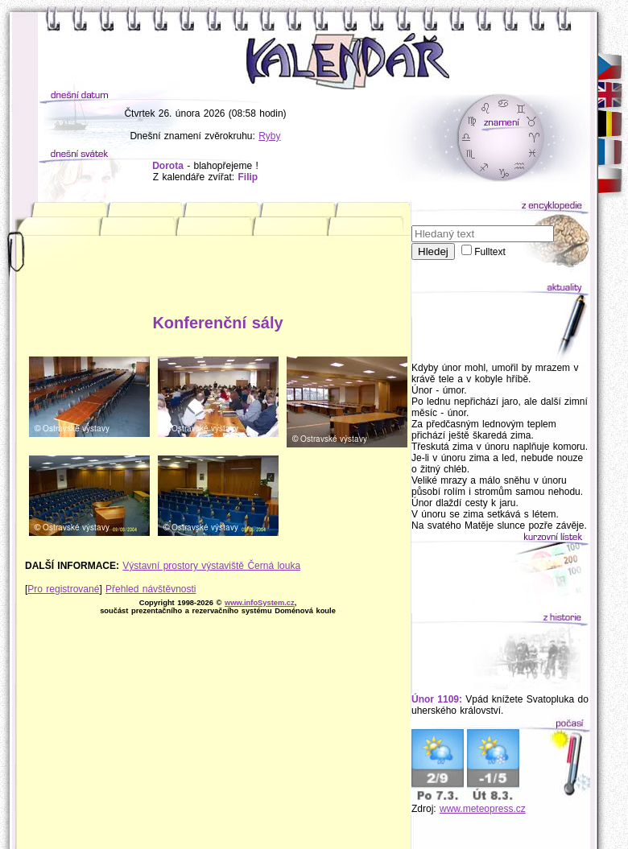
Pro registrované (63, 589)
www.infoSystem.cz (260, 603)
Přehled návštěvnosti (150, 589)
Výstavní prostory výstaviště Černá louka (211, 565)
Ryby (269, 136)
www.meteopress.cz (483, 808)
